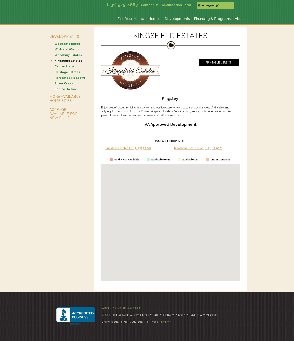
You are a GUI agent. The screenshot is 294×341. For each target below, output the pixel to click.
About (240, 19)
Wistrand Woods (67, 49)
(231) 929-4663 (122, 4)
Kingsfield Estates (68, 60)
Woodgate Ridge (67, 43)
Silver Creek (64, 83)
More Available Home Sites (65, 98)
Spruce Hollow (65, 89)
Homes (154, 19)
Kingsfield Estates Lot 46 (198, 148)
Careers (106, 307)
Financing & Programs (212, 19)
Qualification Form (176, 5)
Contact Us (150, 5)
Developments (177, 19)
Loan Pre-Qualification (128, 307)
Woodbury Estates (68, 55)
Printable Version (219, 62)
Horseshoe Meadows (70, 77)
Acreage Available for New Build (63, 113)
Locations (165, 321)
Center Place (64, 66)
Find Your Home (130, 19)
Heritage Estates (67, 72)
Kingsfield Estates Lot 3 (128, 148)
